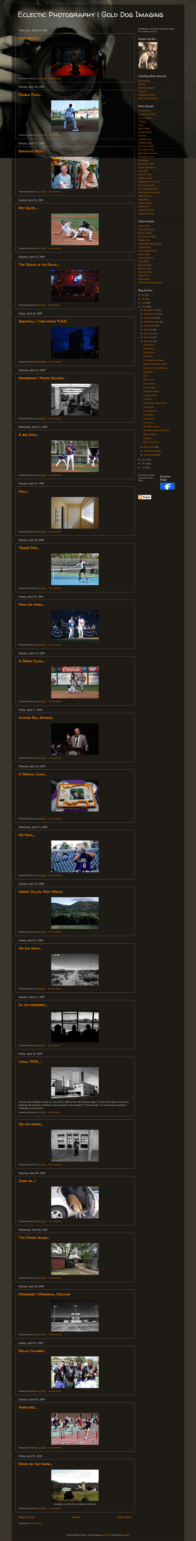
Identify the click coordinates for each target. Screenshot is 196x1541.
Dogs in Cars (144, 275)
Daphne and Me (145, 178)
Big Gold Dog (144, 81)
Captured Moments (146, 95)
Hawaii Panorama (146, 210)
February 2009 (150, 451)
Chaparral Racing (146, 213)
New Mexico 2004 (146, 164)
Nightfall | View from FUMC (43, 321)
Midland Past (144, 206)
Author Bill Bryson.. (36, 717)
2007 (143, 463)
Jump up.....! (27, 1180)
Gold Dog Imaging (146, 88)
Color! (141, 125)
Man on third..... (32, 604)
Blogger (125, 1535)
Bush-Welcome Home (148, 153)
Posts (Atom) (36, 1523)
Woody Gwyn (144, 226)
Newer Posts (26, 1517)
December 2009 (151, 310)
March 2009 (149, 447)
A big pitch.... (29, 434)
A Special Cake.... (33, 774)
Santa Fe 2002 (144, 175)
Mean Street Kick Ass (147, 98)
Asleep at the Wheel (147, 114)
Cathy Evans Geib (146, 229)
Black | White (144, 128)
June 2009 (149, 333)
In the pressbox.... (33, 1004)
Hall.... (24, 491)
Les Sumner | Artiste (147, 236)
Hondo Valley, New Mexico (40, 891)
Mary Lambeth (144, 268)
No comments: (55, 78)
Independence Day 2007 (149, 182)
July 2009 (148, 329)
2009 (143, 307)
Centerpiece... (29, 38)
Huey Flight (143, 199)
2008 (143, 460)
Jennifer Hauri (144, 247)
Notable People (145, 143)
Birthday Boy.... (31, 151)
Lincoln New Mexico (147, 167)
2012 (143, 299)
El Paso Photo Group (147, 251)
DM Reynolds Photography (150, 283)
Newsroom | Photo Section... (42, 378)
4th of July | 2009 (145, 146)
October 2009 (150, 318)
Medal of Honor (145, 196)
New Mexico (143, 160)
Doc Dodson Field (146, 150)
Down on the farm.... (35, 1463)
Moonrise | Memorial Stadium (44, 1294)
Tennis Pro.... (29, 547)
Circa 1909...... (30, 1061)
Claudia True (144, 240)
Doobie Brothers (145, 203)
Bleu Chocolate (145, 265)
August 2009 (150, 325)
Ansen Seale (144, 254)
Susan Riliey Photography (149, 244)
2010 (143, 303)
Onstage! (142, 121)
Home (75, 1517)
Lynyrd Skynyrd (145, 118)
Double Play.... (30, 94)
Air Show (142, 136)
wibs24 (107, 1535)
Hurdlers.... (28, 1407)
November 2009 (151, 314)
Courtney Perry (145, 272)
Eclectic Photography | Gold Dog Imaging (90, 14)
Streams (142, 84)
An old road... (30, 948)
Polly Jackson (144, 279)
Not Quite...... (28, 208)
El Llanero (142, 91)
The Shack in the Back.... (39, 264)
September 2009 (151, 322)
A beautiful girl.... (145, 139)
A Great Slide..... (32, 661)
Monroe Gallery (145, 233)
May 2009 (148, 337)
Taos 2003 (142, 171)
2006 (143, 467)
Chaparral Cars (145, 132)
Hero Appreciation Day (148, 189)
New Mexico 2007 (146, 157)
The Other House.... (34, 1237)
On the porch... (31, 1124)
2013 (143, 295)
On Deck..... (27, 834)
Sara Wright (143, 261)
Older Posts (124, 1517)
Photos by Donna (146, 258)
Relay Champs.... (32, 1350)
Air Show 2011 (144, 111)
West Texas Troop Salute (149, 192)
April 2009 (148, 341)
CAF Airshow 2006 (146, 185)
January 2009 (150, 455)
